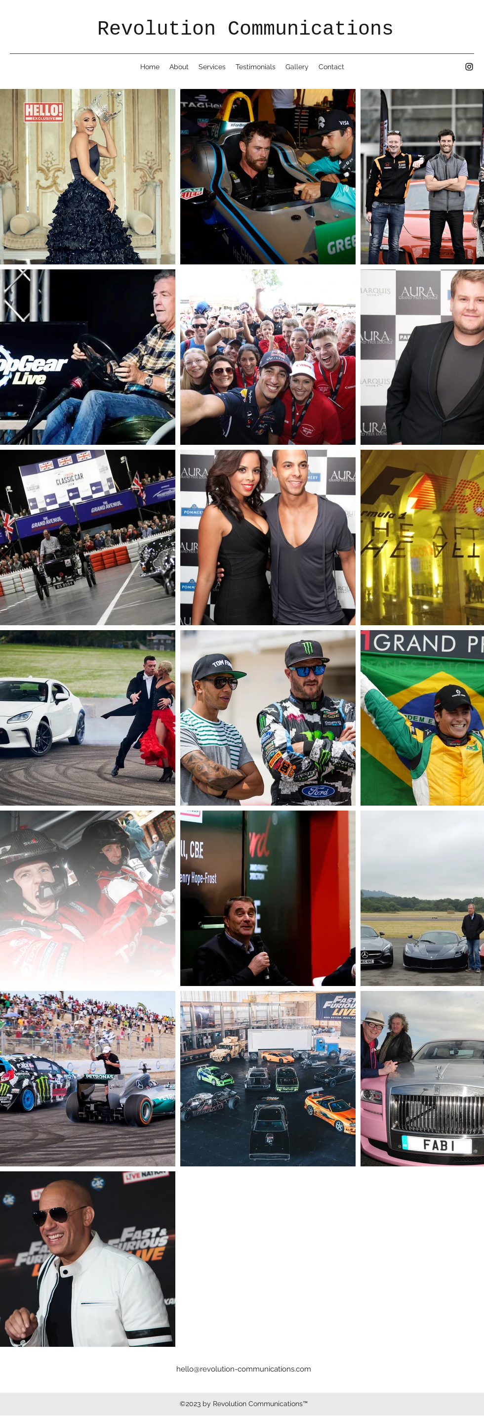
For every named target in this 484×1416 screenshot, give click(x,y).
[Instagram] (469, 67)
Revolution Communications (245, 29)
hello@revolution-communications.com (243, 1369)
